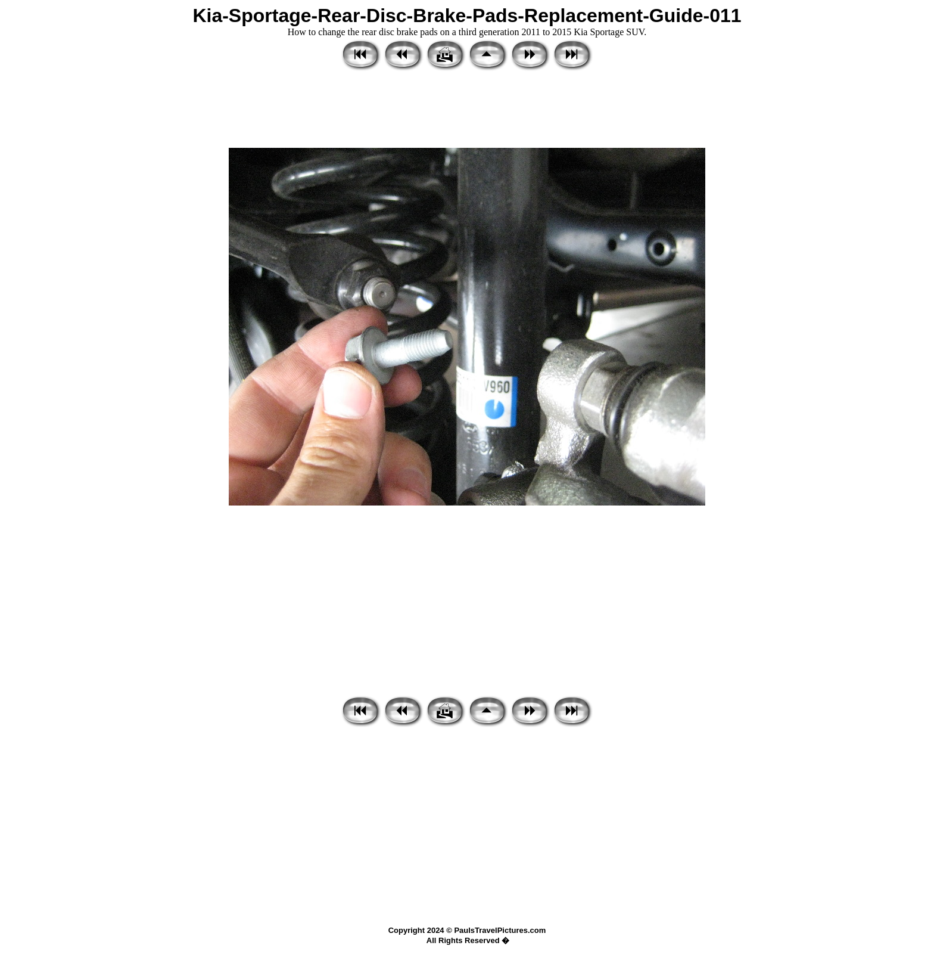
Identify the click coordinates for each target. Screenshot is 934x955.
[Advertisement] (467, 110)
